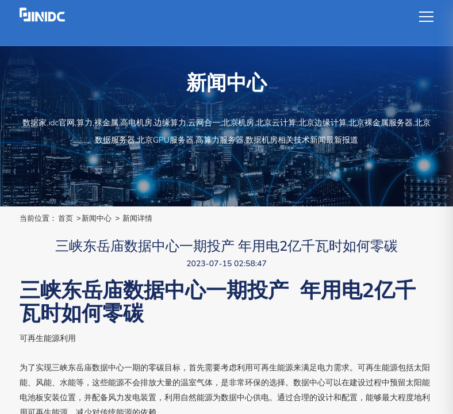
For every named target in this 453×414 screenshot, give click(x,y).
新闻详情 (137, 218)
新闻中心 (97, 218)
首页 (65, 218)
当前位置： (38, 218)
